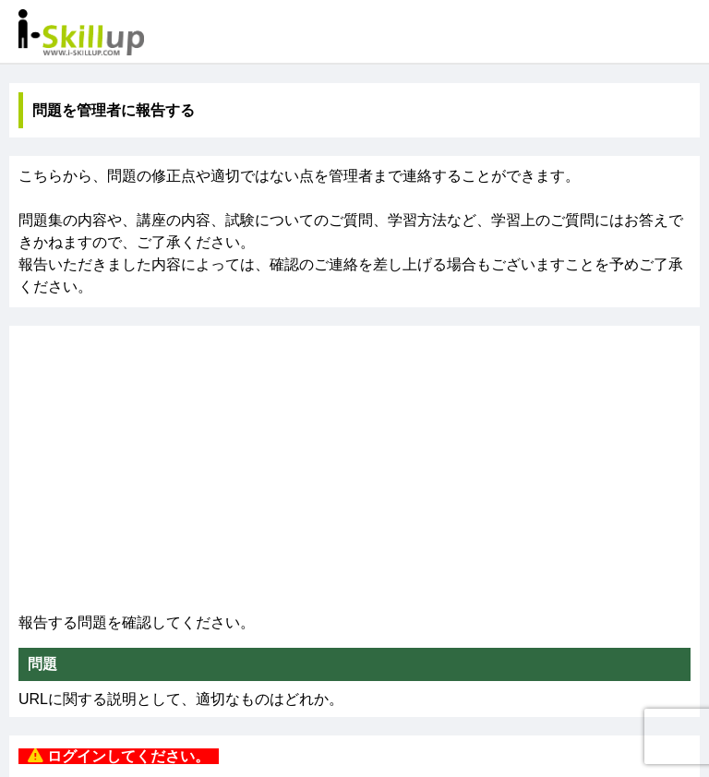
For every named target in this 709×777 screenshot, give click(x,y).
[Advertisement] (354, 473)
